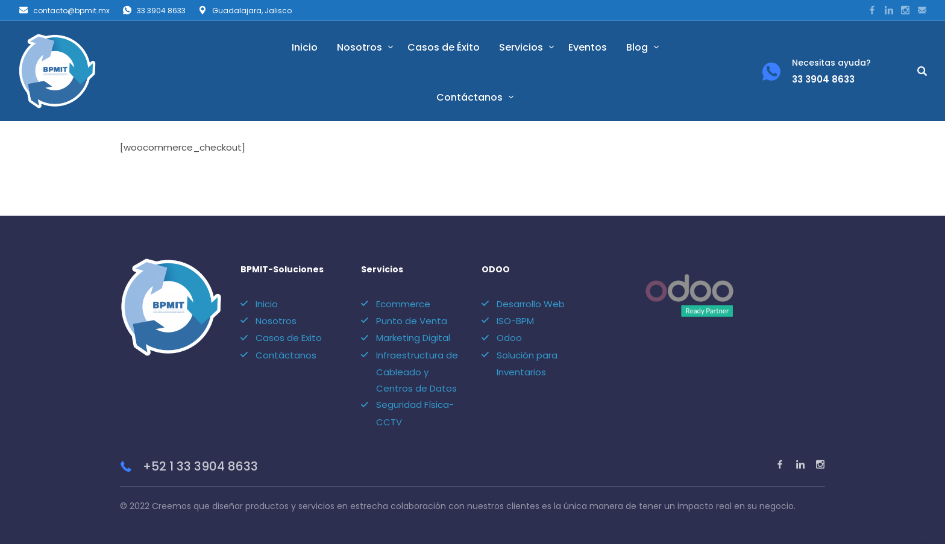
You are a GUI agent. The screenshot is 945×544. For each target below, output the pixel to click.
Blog (637, 47)
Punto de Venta (411, 320)
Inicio (305, 47)
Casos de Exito (289, 337)
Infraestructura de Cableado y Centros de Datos (417, 372)
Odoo (509, 337)
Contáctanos (469, 97)
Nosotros (359, 47)
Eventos (587, 47)
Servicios (521, 47)
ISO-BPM (515, 320)
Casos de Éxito (443, 47)
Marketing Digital (413, 337)
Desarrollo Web (531, 304)
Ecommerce (403, 304)
